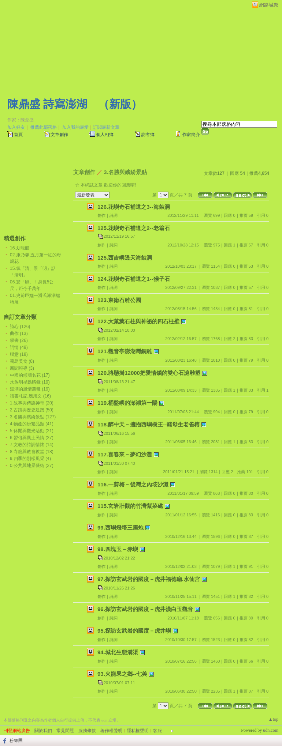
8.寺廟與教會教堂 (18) (31, 451)
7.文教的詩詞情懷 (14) (31, 444)
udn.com (270, 730)
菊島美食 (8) (22, 361)
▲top (273, 719)
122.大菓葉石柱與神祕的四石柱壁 (138, 321)
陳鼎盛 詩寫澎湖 (47, 104)
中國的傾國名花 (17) (30, 375)
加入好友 (16, 127)
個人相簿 (105, 134)
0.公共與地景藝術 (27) (31, 465)
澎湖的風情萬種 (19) (30, 389)
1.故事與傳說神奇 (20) (31, 403)
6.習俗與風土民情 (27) (31, 437)
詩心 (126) (20, 326)
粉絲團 (16, 740)
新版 (120, 104)
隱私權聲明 (138, 730)
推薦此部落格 (43, 127)
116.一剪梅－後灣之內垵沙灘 (132, 484)
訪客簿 (148, 134)
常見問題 (65, 730)
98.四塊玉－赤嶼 (117, 549)
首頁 (18, 134)
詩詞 (114, 215)
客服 (157, 730)
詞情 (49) (19, 347)
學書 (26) (19, 340)
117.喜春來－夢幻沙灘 (124, 454)
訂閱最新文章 (106, 127)
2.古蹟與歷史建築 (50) (31, 409)
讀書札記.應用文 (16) (30, 396)
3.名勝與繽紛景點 (125, 172)
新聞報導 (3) (22, 368)
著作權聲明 (111, 730)
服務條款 (87, 730)
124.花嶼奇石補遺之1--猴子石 (133, 279)
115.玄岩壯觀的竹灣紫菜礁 (130, 506)
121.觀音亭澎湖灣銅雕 (124, 351)
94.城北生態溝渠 (117, 652)
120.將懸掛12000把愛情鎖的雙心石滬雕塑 (148, 373)
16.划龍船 (19, 247)
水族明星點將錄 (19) (30, 382)
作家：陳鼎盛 (20, 120)
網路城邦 (268, 5)
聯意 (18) (19, 354)
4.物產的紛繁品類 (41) (31, 423)
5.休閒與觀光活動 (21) (31, 430)
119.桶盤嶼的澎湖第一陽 (127, 403)
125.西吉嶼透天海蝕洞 (124, 258)
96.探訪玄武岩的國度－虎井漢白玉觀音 (145, 609)
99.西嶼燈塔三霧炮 (120, 527)
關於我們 (43, 730)
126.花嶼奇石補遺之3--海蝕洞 (133, 207)
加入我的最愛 (75, 127)
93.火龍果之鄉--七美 (122, 674)
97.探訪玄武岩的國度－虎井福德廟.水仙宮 (148, 579)
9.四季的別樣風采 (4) (30, 458)
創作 (101, 215)
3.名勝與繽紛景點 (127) (33, 416)
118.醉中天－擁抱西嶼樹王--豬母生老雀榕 (148, 424)
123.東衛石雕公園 (119, 300)
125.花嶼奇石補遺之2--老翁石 (133, 228)
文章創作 (59, 134)
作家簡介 (191, 134)
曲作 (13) (19, 333)
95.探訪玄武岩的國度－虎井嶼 (134, 631)
